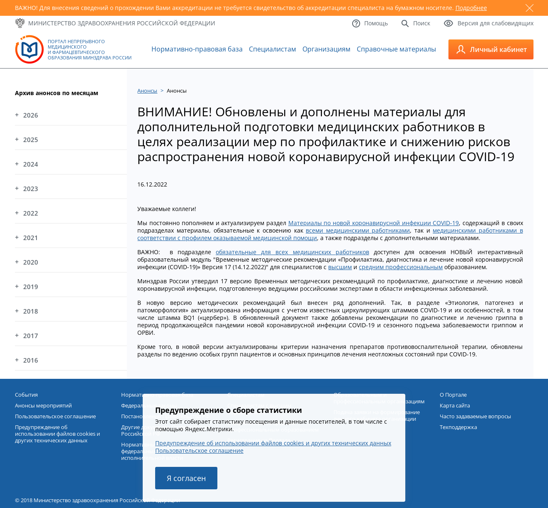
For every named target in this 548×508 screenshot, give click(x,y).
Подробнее (471, 8)
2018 (30, 311)
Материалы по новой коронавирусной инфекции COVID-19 (373, 223)
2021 (30, 237)
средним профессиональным (401, 267)
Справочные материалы (396, 49)
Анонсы (147, 90)
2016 (30, 360)
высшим (340, 267)
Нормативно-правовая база (197, 49)
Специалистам (272, 49)
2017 (30, 335)
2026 (30, 115)
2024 (30, 164)
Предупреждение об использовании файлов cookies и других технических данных (273, 443)
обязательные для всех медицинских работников (292, 252)
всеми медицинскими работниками (358, 230)
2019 (30, 286)
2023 (30, 188)
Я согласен (186, 478)
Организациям (326, 49)
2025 (30, 139)
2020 (30, 262)
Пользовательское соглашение (199, 450)
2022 (30, 213)
